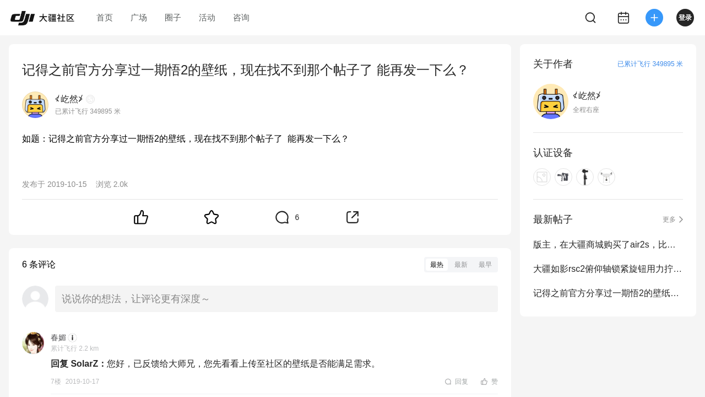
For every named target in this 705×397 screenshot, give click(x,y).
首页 (104, 17)
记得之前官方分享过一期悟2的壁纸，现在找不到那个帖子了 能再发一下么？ (608, 293)
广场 (139, 17)
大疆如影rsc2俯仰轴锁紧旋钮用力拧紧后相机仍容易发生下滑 (608, 268)
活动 (207, 17)
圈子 (173, 17)
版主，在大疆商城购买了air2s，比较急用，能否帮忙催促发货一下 (608, 244)
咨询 (241, 17)
